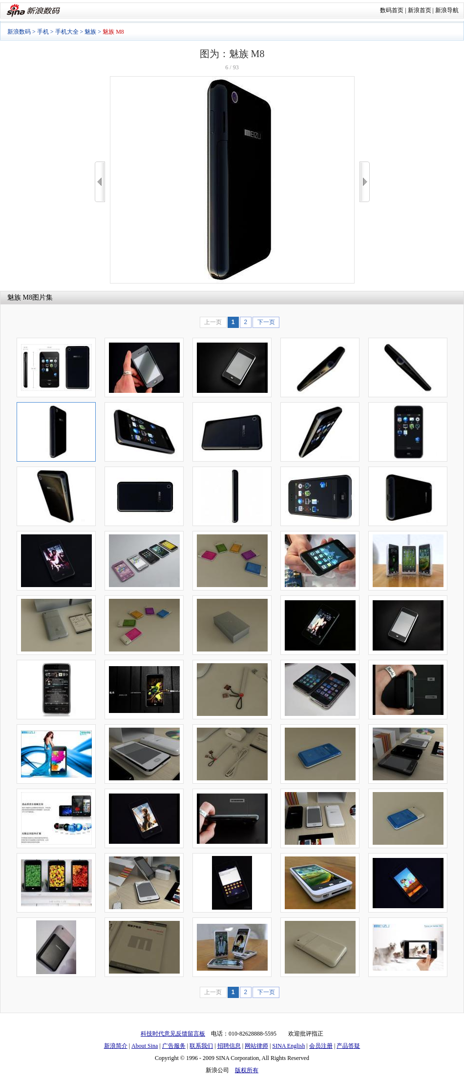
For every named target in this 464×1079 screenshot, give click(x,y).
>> (364, 182)
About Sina (144, 1045)
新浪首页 (419, 10)
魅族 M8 (19, 297)
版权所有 (246, 1070)
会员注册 (321, 1045)
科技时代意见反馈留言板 (173, 1033)
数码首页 (391, 10)
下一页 (266, 322)
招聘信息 (229, 1045)
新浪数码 (19, 31)
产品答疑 (348, 1045)
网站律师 (256, 1045)
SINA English (288, 1045)
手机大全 (67, 31)
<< (100, 182)
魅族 (90, 31)
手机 (43, 31)
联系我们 (201, 1045)
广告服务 (174, 1045)
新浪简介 (115, 1045)
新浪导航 (447, 10)
